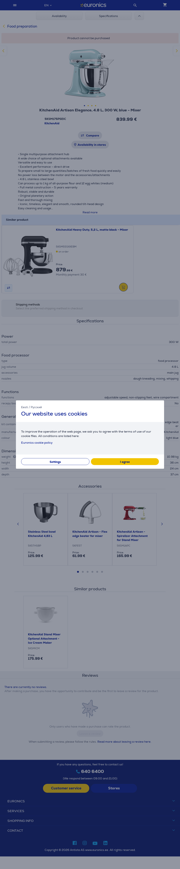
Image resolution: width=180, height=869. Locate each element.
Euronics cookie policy (37, 443)
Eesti (24, 407)
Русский (36, 407)
